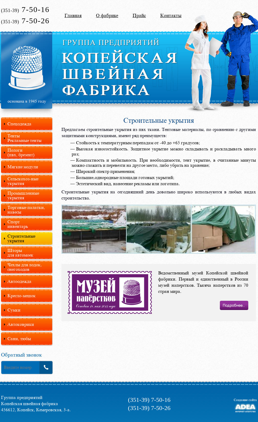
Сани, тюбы (19, 338)
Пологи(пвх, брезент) (21, 152)
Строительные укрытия (21, 238)
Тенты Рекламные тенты (24, 138)
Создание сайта (245, 400)
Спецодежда (19, 123)
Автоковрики (20, 324)
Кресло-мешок (21, 295)
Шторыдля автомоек (20, 253)
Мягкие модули (22, 166)
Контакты (170, 15)
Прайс (139, 15)
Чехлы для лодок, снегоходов (24, 267)
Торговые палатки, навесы (26, 210)
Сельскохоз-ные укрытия (22, 181)
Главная (73, 15)
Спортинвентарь (17, 224)
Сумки (13, 310)
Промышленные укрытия (23, 195)
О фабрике (107, 15)
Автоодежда (19, 281)
